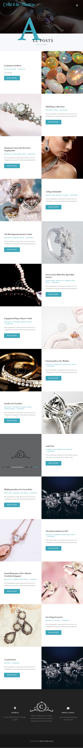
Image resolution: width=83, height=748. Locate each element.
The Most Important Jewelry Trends (18, 234)
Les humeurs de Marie (12, 65)
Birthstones (50, 195)
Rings (56, 110)
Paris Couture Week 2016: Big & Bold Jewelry (60, 276)
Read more (12, 78)
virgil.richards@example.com (68, 717)
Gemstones (17, 154)
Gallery (57, 620)
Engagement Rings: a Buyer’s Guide (18, 318)
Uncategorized (10, 69)
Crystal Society (10, 660)
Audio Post (50, 446)
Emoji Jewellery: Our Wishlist (57, 361)
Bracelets (49, 110)
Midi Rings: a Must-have (55, 106)
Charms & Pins (69, 280)
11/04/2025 (21, 69)
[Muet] (32, 467)
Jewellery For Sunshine (13, 403)
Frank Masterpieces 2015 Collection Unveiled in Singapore (17, 574)
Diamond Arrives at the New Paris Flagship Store (17, 149)
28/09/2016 (63, 110)
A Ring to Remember (54, 192)
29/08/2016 (65, 620)
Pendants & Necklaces (62, 364)
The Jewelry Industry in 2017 (57, 531)
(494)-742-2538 (68, 720)
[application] (21, 467)
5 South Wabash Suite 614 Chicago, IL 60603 (15, 718)
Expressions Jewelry (64, 449)
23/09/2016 (50, 536)
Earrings (16, 237)
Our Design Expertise (54, 617)
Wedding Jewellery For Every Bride (18, 489)
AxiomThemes (34, 741)
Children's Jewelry (20, 322)
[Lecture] (4, 467)
